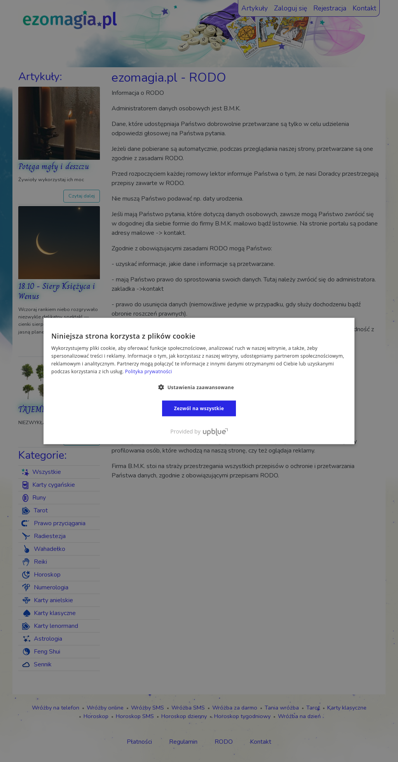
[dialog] (199, 381)
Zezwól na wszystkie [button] (199, 408)
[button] (199, 387)
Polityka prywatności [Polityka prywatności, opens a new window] (148, 371)
